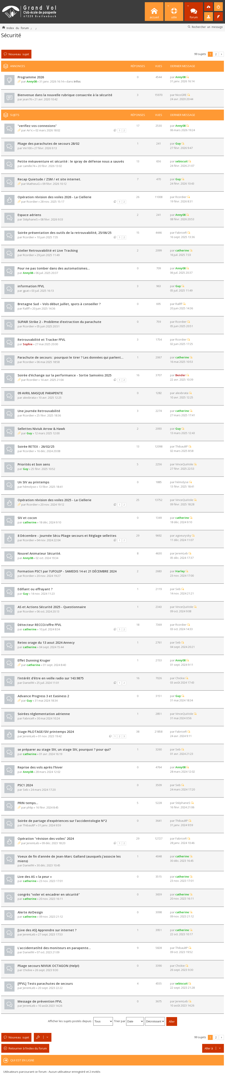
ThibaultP (181, 446)
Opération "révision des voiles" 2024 (46, 838)
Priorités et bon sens (34, 464)
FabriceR (181, 233)
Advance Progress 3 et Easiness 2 (43, 696)
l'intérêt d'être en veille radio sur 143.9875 (50, 678)
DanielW (28, 683)
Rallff (26, 308)
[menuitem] (208, 6)
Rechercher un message (207, 27)
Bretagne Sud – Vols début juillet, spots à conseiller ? (59, 304)
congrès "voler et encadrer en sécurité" (49, 894)
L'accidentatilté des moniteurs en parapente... (54, 948)
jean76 (27, 99)
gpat (26, 291)
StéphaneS (30, 219)
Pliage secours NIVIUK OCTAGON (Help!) (48, 966)
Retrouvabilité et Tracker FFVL (41, 339)
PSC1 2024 (25, 785)
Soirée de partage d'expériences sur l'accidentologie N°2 (62, 821)
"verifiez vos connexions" (37, 126)
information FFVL (31, 286)
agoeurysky (183, 535)
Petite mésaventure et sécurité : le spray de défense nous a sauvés (71, 161)
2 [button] (216, 54)
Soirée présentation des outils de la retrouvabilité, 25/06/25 (64, 233)
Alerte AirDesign (30, 912)
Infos (77, 81)
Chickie (180, 678)
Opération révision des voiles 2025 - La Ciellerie (54, 500)
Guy (178, 143)
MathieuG (33, 184)
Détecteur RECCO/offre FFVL (39, 625)
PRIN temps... (28, 803)
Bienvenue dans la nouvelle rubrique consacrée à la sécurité (65, 95)
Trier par (129, 1021)
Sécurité (11, 35)
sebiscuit (181, 161)
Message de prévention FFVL (40, 1001)
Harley (180, 571)
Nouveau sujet (19, 54)
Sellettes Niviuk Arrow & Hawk (41, 429)
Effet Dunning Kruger (34, 660)
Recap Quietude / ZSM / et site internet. (49, 179)
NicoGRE (181, 95)
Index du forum (18, 27)
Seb (178, 589)
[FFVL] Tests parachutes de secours (45, 983)
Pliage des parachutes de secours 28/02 (48, 143)
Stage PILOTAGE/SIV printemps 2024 (46, 732)
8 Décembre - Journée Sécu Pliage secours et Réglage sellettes (67, 536)
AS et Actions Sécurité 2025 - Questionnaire (52, 607)
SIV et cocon (27, 518)
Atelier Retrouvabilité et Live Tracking (48, 250)
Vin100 (27, 148)
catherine (182, 250)
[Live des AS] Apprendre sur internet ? (47, 930)
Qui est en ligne (22, 1060)
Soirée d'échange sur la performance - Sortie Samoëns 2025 (64, 375)
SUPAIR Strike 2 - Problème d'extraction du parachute (59, 322)
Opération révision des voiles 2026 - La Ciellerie (54, 197)
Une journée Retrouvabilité (39, 411)
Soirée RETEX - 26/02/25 (36, 446)
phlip (30, 807)
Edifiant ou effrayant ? (35, 589)
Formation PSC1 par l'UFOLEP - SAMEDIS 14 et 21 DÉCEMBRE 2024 (67, 571)
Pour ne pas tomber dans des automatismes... (54, 268)
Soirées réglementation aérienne (44, 714)
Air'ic (30, 130)
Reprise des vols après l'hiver (40, 767)
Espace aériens (29, 215)
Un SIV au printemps (33, 482)
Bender (180, 375)
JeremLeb (181, 553)
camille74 (29, 166)
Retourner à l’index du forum (28, 1048)
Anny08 (32, 81)
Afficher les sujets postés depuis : (80, 1021)
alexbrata (29, 398)
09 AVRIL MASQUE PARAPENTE (40, 393)
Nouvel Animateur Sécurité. (39, 553)
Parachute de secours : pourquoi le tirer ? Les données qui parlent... (70, 357)
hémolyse (29, 487)
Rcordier (32, 202)
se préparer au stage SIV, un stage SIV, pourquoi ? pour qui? (64, 749)
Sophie (28, 344)
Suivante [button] (221, 54)
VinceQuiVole (184, 464)
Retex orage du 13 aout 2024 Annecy (46, 642)
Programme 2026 (31, 77)
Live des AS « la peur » (35, 877)
